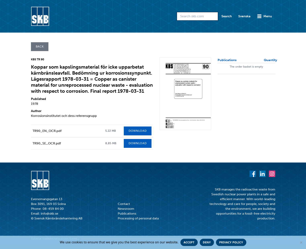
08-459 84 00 (53, 209)
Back (40, 46)
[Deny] (301, 242)
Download (138, 131)
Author (36, 111)
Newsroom (126, 209)
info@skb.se (49, 213)
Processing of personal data (138, 218)
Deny (207, 242)
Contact (124, 204)
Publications (127, 213)
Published (38, 99)
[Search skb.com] (197, 16)
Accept (189, 242)
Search (226, 16)
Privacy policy (231, 242)
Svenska (244, 16)
